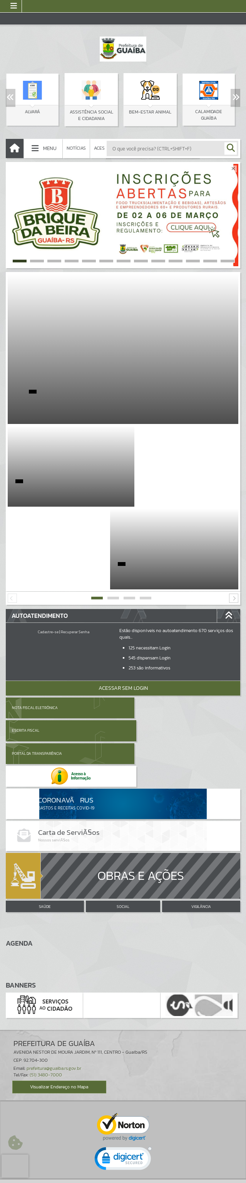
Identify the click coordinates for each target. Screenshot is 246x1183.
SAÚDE (45, 780)
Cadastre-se (48, 549)
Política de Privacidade (123, 1175)
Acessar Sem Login (123, 605)
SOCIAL (123, 780)
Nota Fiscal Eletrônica (35, 625)
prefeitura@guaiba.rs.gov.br (54, 941)
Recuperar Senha (75, 549)
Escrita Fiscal (143, 625)
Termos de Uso (123, 1169)
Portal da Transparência (37, 648)
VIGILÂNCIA (201, 780)
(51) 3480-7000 (46, 948)
